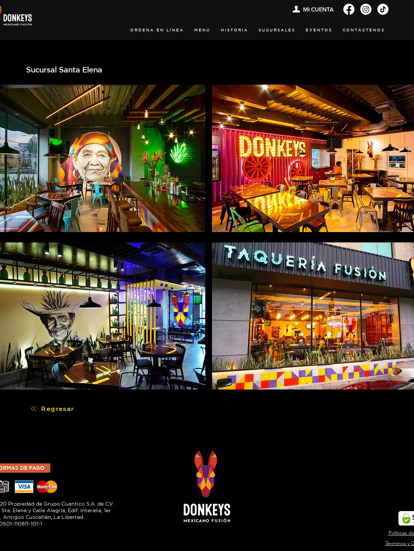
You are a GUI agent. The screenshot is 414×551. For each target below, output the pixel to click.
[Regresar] (52, 408)
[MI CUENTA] (313, 9)
